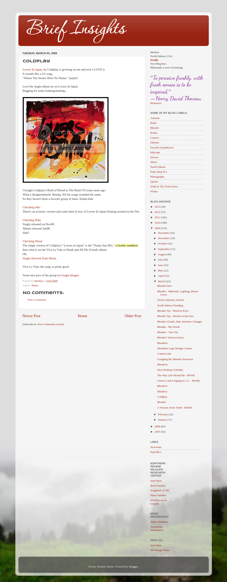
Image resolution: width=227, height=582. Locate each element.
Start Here (156, 480)
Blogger (133, 566)
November (164, 238)
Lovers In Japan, (33, 69)
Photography (157, 176)
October (163, 243)
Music (35, 285)
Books (154, 132)
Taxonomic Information (157, 528)
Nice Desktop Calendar (170, 369)
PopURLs (155, 451)
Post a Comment (37, 299)
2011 (158, 217)
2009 (158, 228)
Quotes (154, 181)
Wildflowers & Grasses (158, 502)
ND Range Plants (160, 550)
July (160, 259)
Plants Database (159, 521)
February (163, 414)
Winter (154, 191)
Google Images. (70, 275)
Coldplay (162, 396)
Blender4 (162, 364)
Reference (156, 103)
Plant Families (158, 495)
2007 (158, 431)
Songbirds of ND (159, 490)
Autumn (154, 118)
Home (82, 316)
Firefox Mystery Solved (170, 299)
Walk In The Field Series (164, 186)
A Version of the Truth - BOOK (174, 407)
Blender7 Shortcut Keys (170, 337)
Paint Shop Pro (158, 171)
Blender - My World (168, 326)
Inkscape (155, 152)
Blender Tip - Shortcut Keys (172, 310)
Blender (154, 127)
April (161, 275)
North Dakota (158, 166)
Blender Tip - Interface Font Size (175, 316)
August (162, 254)
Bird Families (158, 485)
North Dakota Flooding (170, 305)
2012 (158, 212)
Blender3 (162, 385)
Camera (154, 137)
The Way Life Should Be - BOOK (176, 375)
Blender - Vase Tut (167, 332)
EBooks (154, 142)
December (164, 232)
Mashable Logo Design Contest (174, 348)
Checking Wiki (32, 220)
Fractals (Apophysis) (162, 147)
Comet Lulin (164, 353)
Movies (154, 157)
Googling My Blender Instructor (175, 359)
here (164, 63)
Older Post (133, 316)
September (164, 249)
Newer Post (32, 316)
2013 (158, 206)
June (161, 265)
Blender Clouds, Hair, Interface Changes (179, 321)
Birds (153, 122)
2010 (158, 222)
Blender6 (162, 343)
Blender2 (162, 391)
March (162, 281)
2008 (158, 426)
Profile (154, 60)
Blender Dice (164, 285)
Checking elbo (31, 207)
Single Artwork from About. (40, 258)
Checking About (33, 241)
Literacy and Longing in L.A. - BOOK (178, 380)
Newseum (155, 447)
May (161, 270)
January (162, 419)
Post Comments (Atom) (51, 324)
